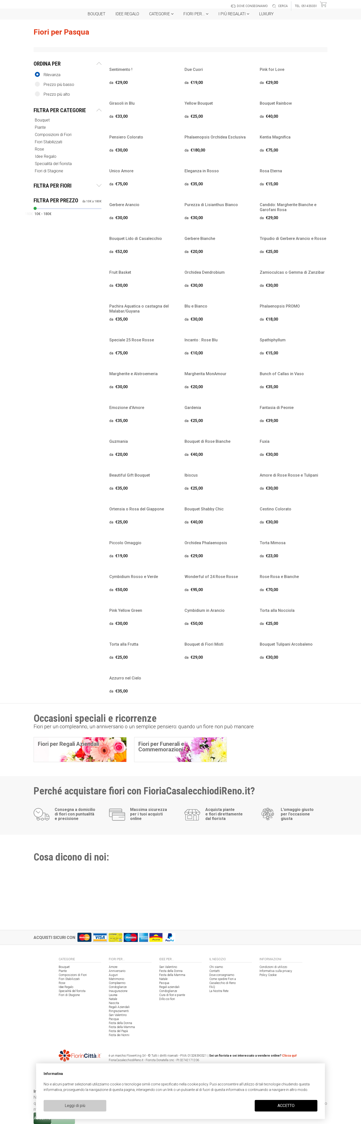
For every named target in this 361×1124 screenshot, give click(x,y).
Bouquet (96, 14)
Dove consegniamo (221, 975)
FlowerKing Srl (136, 1055)
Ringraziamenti (119, 1011)
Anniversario (117, 971)
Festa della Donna (120, 1023)
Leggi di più (75, 1105)
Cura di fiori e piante (172, 995)
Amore (113, 967)
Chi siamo (216, 967)
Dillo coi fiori (167, 999)
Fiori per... (196, 14)
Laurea (113, 995)
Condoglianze (118, 987)
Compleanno (117, 983)
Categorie (161, 14)
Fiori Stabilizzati (49, 141)
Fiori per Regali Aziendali (68, 744)
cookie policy (197, 1084)
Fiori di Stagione (49, 171)
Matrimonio (116, 979)
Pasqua (114, 1019)
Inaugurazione (118, 991)
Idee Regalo (127, 14)
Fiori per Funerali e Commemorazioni (161, 747)
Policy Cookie (268, 975)
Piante (41, 127)
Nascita (114, 1003)
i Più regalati (233, 14)
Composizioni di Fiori (53, 134)
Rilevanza (47, 74)
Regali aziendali (169, 987)
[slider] (35, 208)
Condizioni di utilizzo (273, 967)
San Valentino (118, 1015)
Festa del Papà (118, 1031)
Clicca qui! (289, 1055)
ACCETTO (286, 1105)
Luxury (266, 14)
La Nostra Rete (218, 991)
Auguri (113, 975)
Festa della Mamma (122, 1027)
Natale (113, 999)
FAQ (212, 987)
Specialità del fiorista (54, 163)
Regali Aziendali (119, 1007)
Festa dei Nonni (119, 1035)
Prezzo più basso (54, 84)
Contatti (214, 971)
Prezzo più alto (52, 94)
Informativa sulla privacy (275, 971)
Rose (40, 149)
